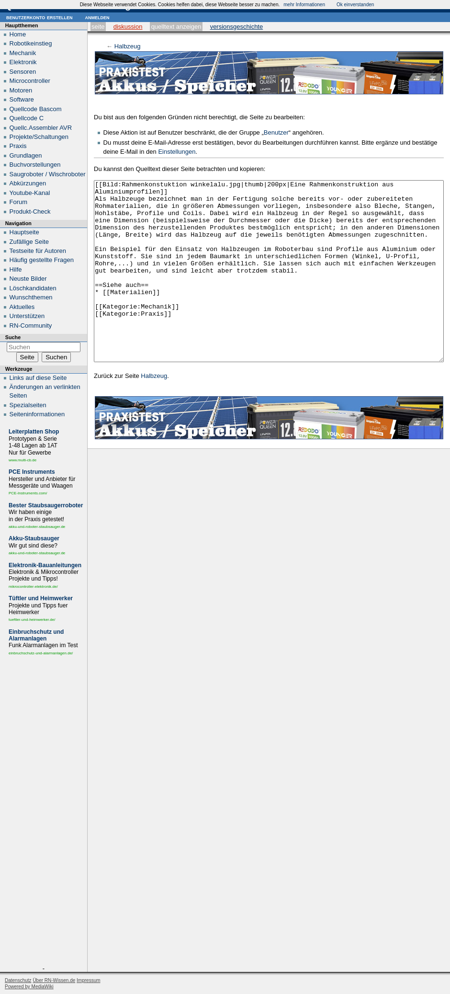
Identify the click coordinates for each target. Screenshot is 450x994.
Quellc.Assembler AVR (41, 127)
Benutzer (276, 132)
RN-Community (31, 325)
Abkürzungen (28, 183)
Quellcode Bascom (36, 109)
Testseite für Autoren (38, 250)
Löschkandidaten (33, 288)
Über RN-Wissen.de (54, 980)
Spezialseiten (28, 405)
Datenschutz (18, 980)
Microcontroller (30, 80)
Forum (19, 202)
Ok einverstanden (355, 4)
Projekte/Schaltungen (39, 136)
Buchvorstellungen (35, 164)
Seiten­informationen (37, 414)
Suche (13, 337)
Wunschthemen (31, 297)
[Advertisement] (43, 812)
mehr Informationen (304, 4)
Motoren (21, 90)
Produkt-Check (30, 211)
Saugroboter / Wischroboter (48, 174)
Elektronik (23, 62)
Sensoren (23, 71)
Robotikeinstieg (31, 43)
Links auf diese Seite (38, 377)
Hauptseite (24, 232)
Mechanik (23, 53)
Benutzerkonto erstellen (39, 17)
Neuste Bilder (28, 278)
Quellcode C (27, 118)
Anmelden (97, 17)
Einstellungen (176, 151)
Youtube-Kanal (30, 192)
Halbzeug (127, 46)
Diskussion (128, 26)
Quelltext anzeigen (176, 26)
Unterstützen (27, 316)
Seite (97, 26)
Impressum (88, 980)
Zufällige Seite (29, 241)
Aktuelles (22, 306)
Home (18, 34)
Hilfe (16, 269)
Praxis (18, 145)
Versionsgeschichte (236, 26)
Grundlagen (26, 155)
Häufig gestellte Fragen (42, 259)
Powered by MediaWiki (29, 986)
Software (22, 99)
